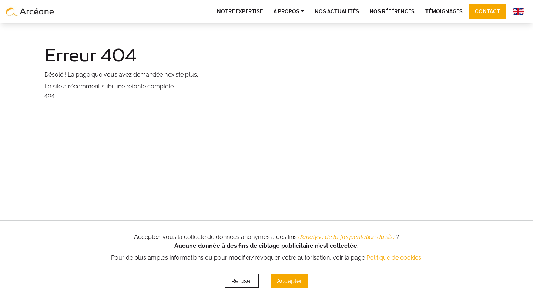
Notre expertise (240, 11)
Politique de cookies (393, 257)
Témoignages (444, 11)
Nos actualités (337, 11)
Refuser (241, 280)
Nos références (392, 11)
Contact (487, 11)
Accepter (289, 280)
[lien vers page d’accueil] (30, 11)
